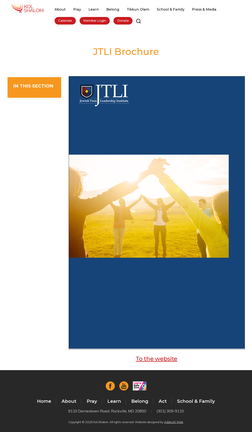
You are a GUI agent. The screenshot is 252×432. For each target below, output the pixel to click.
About (60, 9)
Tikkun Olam (138, 9)
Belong (112, 9)
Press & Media (204, 9)
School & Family (170, 9)
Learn (93, 9)
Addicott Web (173, 422)
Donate (123, 20)
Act (163, 401)
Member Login (94, 20)
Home (44, 401)
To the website (156, 358)
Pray (77, 9)
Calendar (65, 20)
